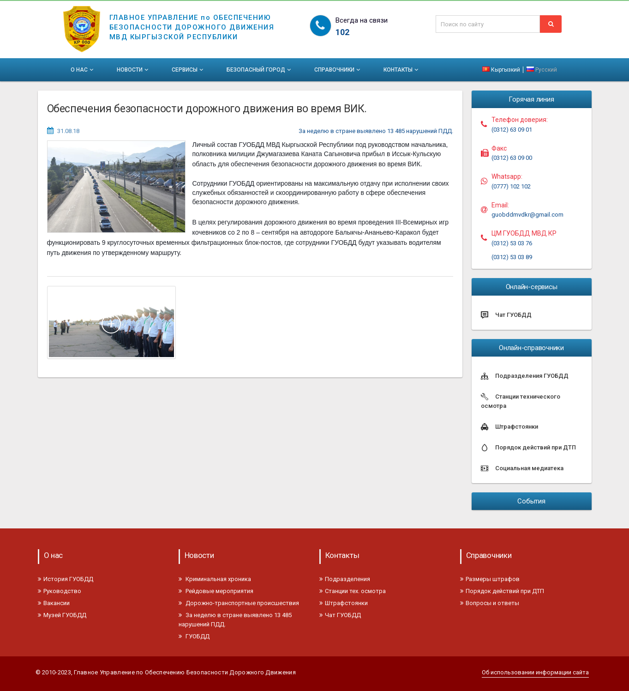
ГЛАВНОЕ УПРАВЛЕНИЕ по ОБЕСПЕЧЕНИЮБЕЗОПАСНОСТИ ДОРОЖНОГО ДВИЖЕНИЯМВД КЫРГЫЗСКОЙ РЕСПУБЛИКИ (192, 21)
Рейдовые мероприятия (216, 591)
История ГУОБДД (65, 579)
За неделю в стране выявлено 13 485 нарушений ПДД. (376, 130)
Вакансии (54, 603)
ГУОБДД (194, 636)
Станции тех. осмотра (352, 591)
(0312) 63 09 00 (511, 157)
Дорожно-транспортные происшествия (239, 603)
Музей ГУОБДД (62, 615)
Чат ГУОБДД (340, 615)
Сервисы (188, 69)
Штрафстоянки (343, 603)
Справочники (338, 69)
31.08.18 (68, 130)
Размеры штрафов (490, 579)
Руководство (59, 591)
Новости (133, 69)
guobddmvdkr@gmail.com (527, 214)
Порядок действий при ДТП (502, 591)
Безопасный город (260, 69)
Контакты (401, 69)
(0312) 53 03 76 (511, 243)
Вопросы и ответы (489, 603)
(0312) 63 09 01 (511, 129)
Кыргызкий (501, 70)
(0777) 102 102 (511, 186)
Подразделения (344, 579)
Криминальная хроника (215, 579)
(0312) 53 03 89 (511, 257)
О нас (83, 69)
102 (342, 32)
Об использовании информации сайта (535, 672)
